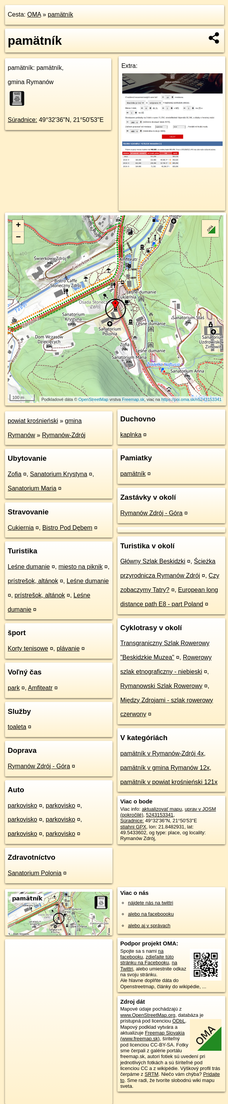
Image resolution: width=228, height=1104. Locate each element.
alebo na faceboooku (151, 914)
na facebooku (141, 954)
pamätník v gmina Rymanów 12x (165, 767)
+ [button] (18, 226)
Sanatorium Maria (32, 488)
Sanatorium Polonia (35, 873)
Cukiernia (21, 527)
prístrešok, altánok (33, 581)
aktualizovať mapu (162, 809)
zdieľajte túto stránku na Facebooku (147, 959)
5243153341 (159, 815)
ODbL (178, 1021)
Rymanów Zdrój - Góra (39, 766)
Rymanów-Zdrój (64, 435)
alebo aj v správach (149, 925)
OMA (34, 14)
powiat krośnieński (33, 421)
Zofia (15, 474)
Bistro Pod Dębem (67, 527)
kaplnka (130, 434)
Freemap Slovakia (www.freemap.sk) (152, 1035)
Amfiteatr (40, 688)
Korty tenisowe (28, 648)
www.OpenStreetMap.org (147, 1015)
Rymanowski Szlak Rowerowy (161, 686)
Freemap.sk (133, 399)
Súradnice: (22, 120)
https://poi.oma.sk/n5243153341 (191, 399)
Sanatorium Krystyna (58, 474)
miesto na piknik (81, 566)
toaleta (17, 727)
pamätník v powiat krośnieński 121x (169, 782)
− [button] (18, 237)
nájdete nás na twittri (150, 903)
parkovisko (22, 805)
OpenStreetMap (94, 399)
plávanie (68, 648)
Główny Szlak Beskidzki (152, 561)
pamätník (60, 14)
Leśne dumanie (29, 566)
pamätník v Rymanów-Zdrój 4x (162, 753)
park (14, 688)
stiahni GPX (133, 827)
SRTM (151, 1074)
